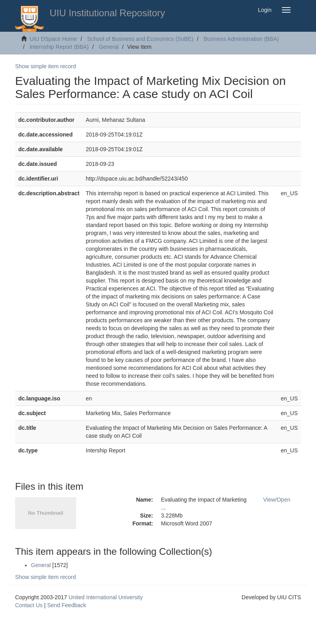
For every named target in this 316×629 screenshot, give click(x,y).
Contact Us (28, 605)
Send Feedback (66, 605)
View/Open (276, 499)
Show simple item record (45, 66)
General (109, 47)
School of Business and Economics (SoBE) (140, 39)
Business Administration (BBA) (241, 39)
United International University (106, 597)
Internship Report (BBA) (59, 47)
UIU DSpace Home (53, 39)
